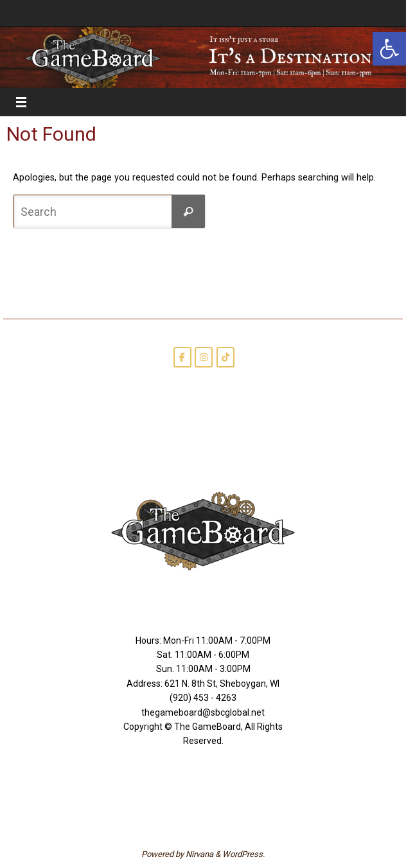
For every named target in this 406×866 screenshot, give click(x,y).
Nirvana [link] (199, 854)
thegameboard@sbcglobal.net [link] (203, 712)
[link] (389, 49)
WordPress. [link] (243, 854)
